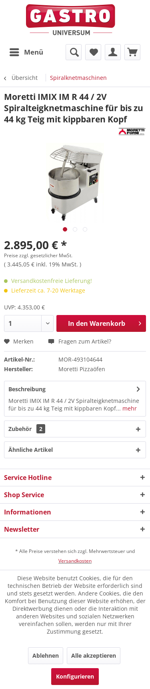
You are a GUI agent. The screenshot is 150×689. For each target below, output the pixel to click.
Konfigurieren (75, 676)
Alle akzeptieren (93, 655)
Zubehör (26, 429)
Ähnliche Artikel (30, 449)
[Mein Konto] (113, 52)
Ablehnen (45, 655)
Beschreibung (27, 389)
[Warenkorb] (132, 52)
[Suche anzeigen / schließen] (74, 52)
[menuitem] (26, 52)
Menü (26, 51)
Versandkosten (75, 560)
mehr (129, 408)
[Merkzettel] (93, 52)
